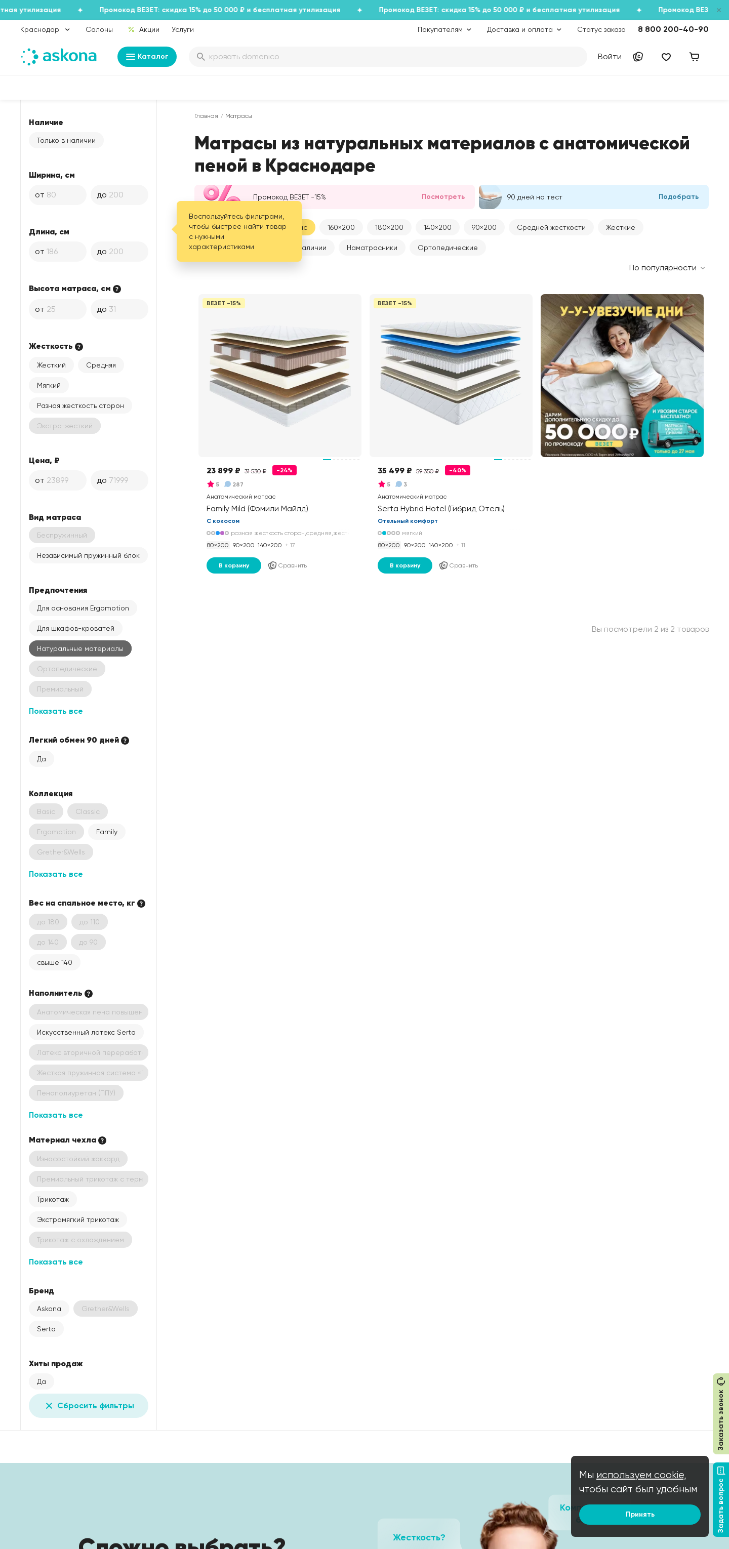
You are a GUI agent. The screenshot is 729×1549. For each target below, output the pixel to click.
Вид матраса (55, 517)
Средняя (101, 365)
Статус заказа (601, 29)
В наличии (309, 247)
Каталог (147, 57)
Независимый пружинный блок (88, 555)
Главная (206, 115)
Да (41, 759)
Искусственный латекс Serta (86, 1032)
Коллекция (50, 793)
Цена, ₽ (44, 460)
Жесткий (51, 365)
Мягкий (49, 385)
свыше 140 (54, 962)
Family (106, 832)
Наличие (46, 122)
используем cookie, (641, 1475)
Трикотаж (53, 1199)
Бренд (41, 1290)
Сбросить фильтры (88, 1406)
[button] (341, 227)
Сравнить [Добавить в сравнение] (287, 565)
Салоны (99, 29)
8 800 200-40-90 (673, 29)
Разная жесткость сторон (80, 405)
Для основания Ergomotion (83, 608)
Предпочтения (58, 590)
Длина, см (49, 231)
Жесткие (620, 227)
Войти (610, 56)
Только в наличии (66, 140)
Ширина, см (52, 175)
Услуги (183, 29)
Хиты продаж (56, 1363)
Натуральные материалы (80, 648)
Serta (46, 1329)
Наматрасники (372, 247)
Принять (640, 1514)
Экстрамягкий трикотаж (78, 1219)
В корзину (234, 565)
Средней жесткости (551, 227)
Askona (49, 1309)
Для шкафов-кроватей (75, 628)
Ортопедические (448, 247)
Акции (143, 29)
